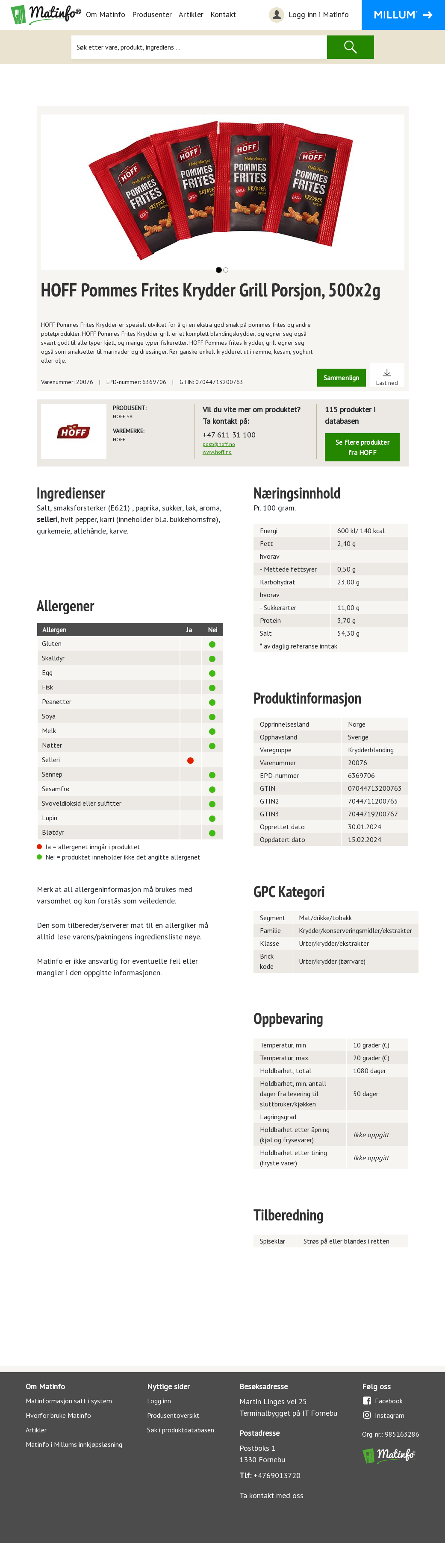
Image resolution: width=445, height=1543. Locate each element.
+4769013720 (277, 1475)
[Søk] (199, 47)
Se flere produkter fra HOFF (362, 447)
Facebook (382, 1400)
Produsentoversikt (173, 1415)
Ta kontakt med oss (271, 1495)
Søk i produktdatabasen (180, 1430)
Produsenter (152, 14)
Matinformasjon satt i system (69, 1400)
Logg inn (159, 1400)
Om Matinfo (105, 14)
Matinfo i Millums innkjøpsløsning (74, 1444)
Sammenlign (342, 377)
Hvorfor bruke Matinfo (58, 1415)
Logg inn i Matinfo (308, 15)
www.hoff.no (217, 452)
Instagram (383, 1415)
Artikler (191, 14)
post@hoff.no (219, 444)
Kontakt (223, 14)
